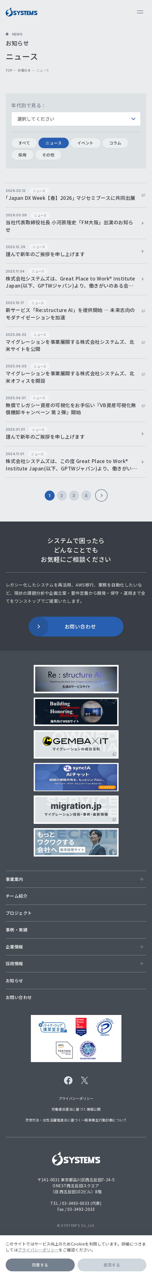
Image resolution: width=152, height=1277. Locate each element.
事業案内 (75, 879)
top (9, 70)
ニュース (54, 143)
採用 (22, 155)
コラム (115, 143)
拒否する (112, 1265)
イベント (85, 143)
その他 (48, 155)
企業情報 (75, 947)
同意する (40, 1265)
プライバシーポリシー (38, 1250)
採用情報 (75, 963)
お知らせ (24, 70)
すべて (24, 143)
